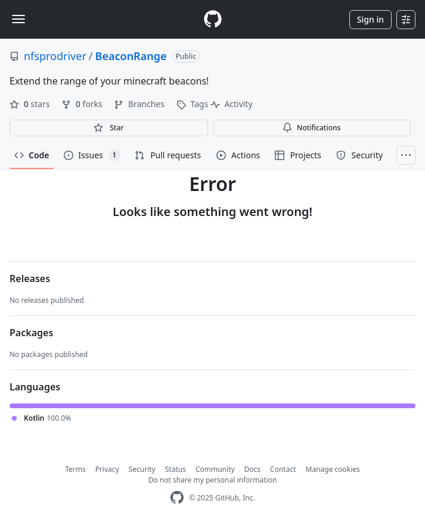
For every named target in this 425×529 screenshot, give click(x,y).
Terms (75, 469)
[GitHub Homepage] (177, 497)
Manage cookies (333, 469)
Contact (283, 469)
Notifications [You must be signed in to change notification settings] (311, 128)
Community (215, 469)
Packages (31, 332)
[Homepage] (212, 19)
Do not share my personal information (212, 480)
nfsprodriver (55, 56)
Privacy (107, 469)
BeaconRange (131, 56)
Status (175, 469)
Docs (252, 469)
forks (82, 103)
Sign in (370, 19)
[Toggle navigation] (18, 19)
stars (31, 103)
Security (142, 469)
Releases (30, 278)
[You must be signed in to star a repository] (109, 128)
